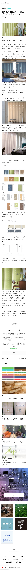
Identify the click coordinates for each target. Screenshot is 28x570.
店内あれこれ (7, 367)
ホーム (7, 556)
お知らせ (20, 379)
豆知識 (20, 370)
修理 (20, 367)
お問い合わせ (19, 562)
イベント (7, 372)
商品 (22, 556)
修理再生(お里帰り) (20, 374)
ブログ (23, 559)
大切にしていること (20, 372)
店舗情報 (15, 559)
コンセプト (14, 556)
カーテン (9, 8)
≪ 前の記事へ (5, 358)
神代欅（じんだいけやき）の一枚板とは (12, 442)
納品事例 (7, 374)
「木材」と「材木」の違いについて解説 (12, 398)
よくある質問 (9, 562)
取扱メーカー (6, 559)
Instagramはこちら (14, 348)
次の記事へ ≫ (22, 358)
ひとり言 (7, 379)
